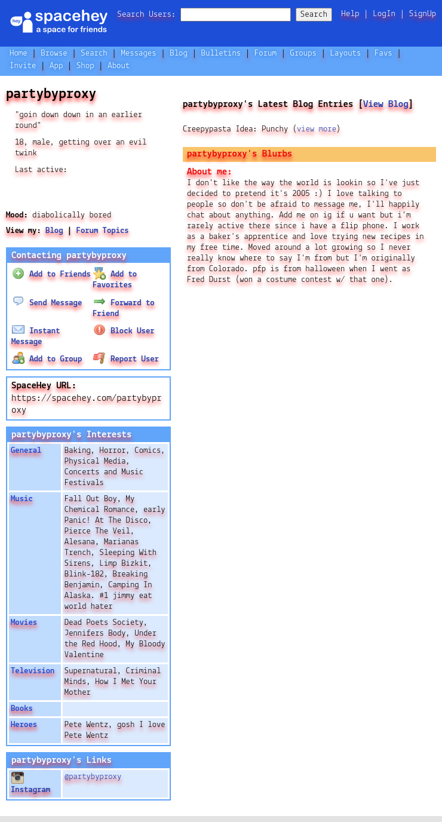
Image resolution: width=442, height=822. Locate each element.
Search (313, 14)
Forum (265, 53)
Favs (383, 53)
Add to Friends (51, 274)
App (56, 66)
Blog (179, 53)
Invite (23, 66)
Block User (123, 331)
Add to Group (47, 359)
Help (350, 14)
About (119, 66)
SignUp (422, 14)
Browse (54, 53)
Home (18, 53)
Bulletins (221, 53)
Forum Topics (102, 230)
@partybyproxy (93, 776)
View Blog (386, 104)
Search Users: (146, 14)
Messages (138, 53)
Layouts (345, 53)
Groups (303, 53)
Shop (85, 66)
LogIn (384, 14)
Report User (125, 359)
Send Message (47, 303)
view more (316, 129)
